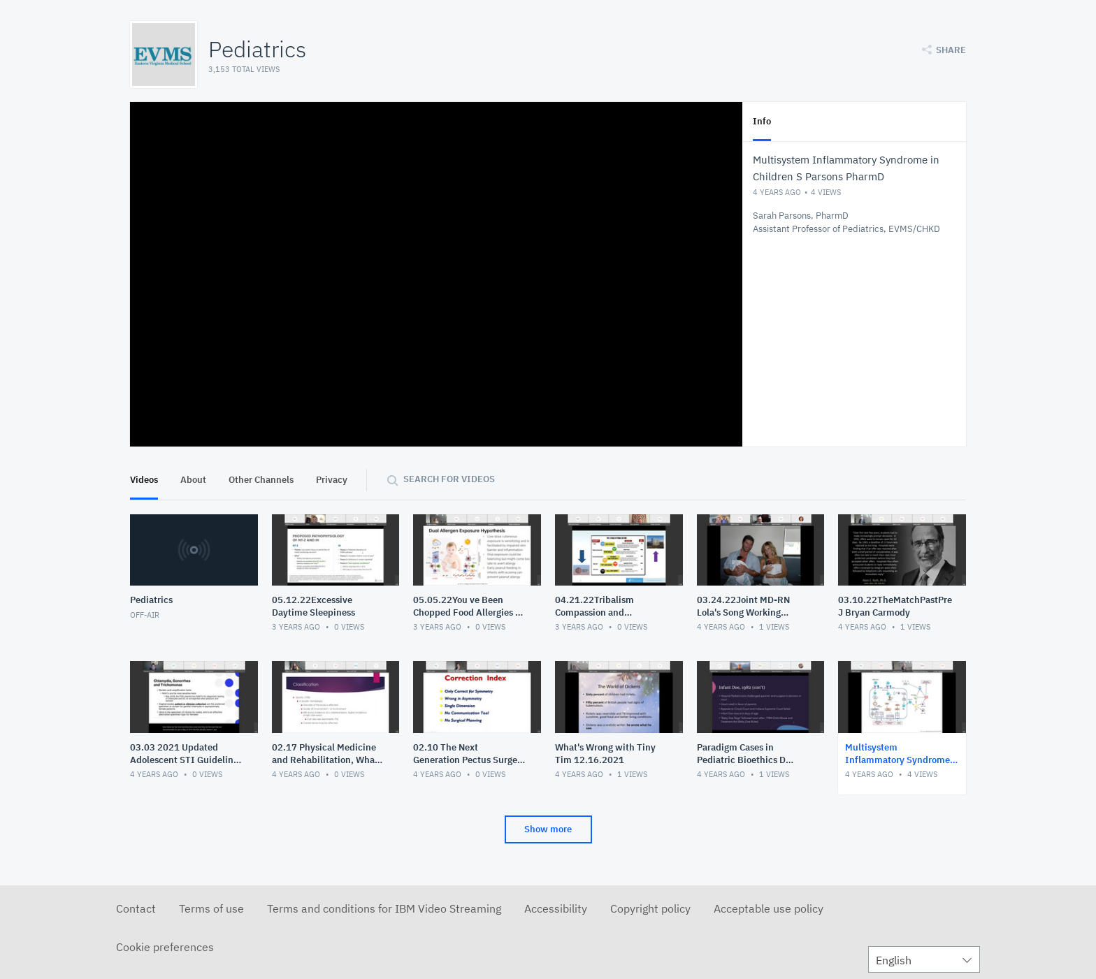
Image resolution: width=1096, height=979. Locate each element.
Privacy (331, 480)
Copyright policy (650, 908)
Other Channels (261, 480)
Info (762, 121)
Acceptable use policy (768, 908)
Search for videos (449, 479)
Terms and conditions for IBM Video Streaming (384, 908)
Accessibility (555, 908)
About (193, 480)
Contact (136, 908)
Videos (144, 480)
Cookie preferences (165, 947)
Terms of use (211, 908)
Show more (548, 829)
